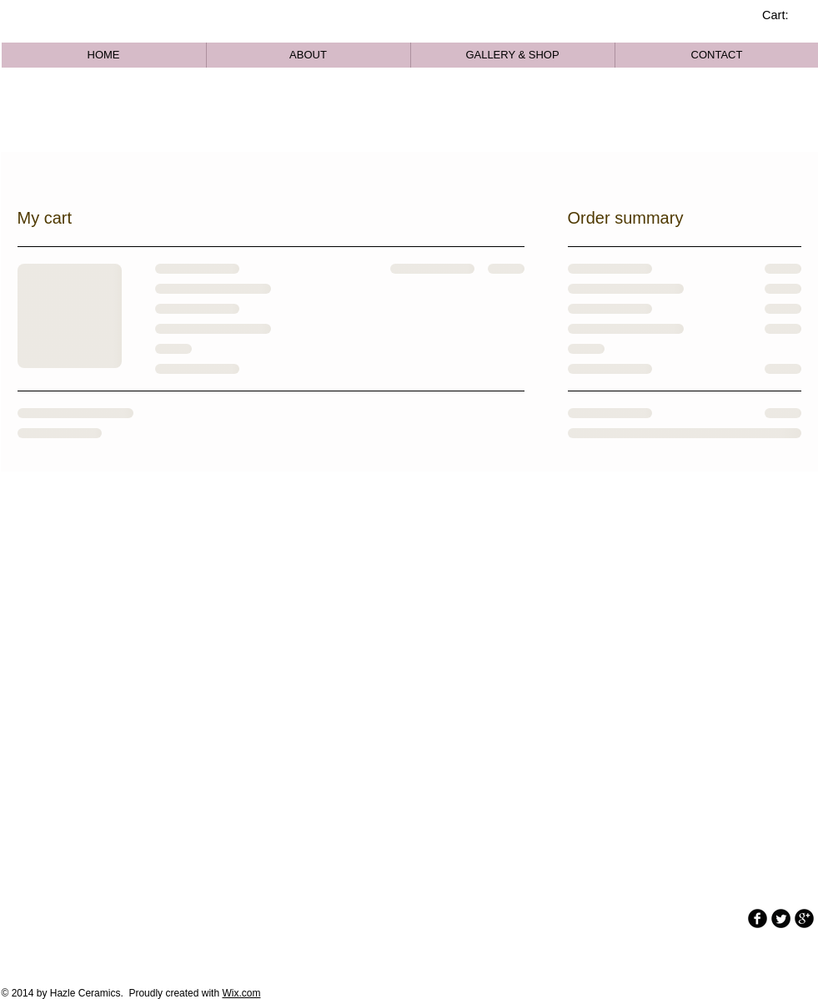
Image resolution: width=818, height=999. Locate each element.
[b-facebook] (757, 918)
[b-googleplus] (804, 918)
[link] (784, 15)
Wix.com (241, 993)
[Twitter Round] (780, 918)
